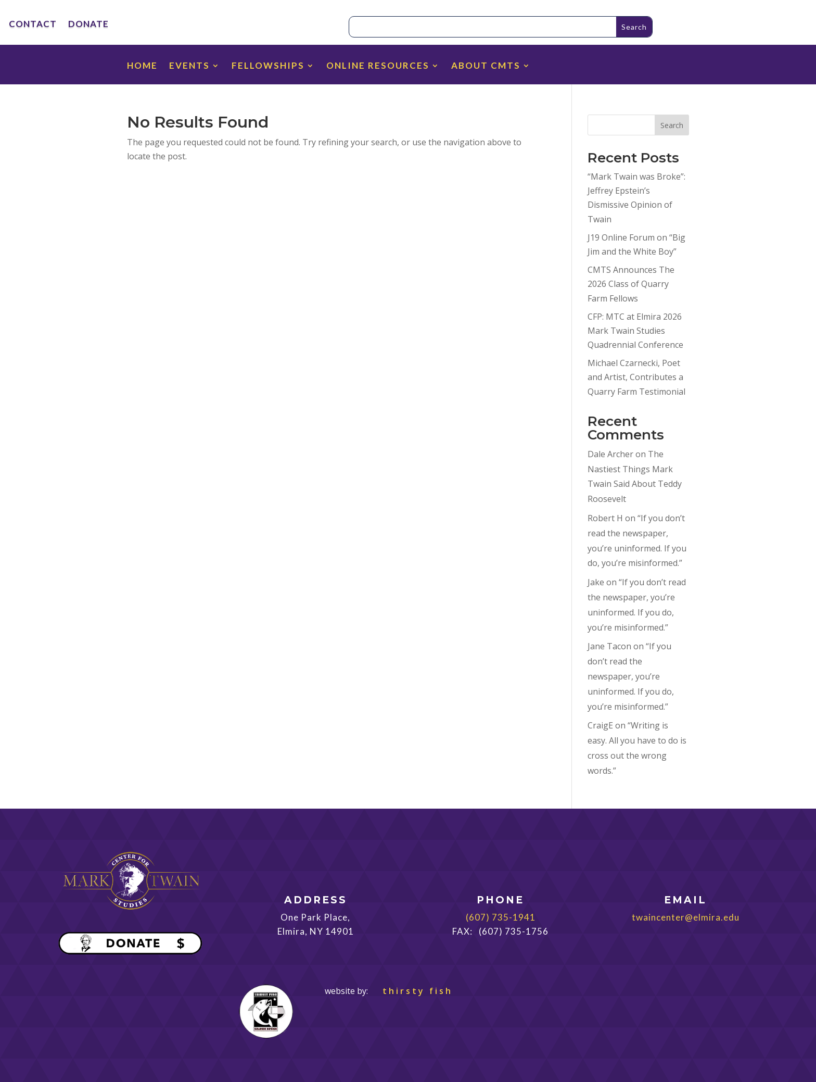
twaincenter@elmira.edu (686, 917)
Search (671, 125)
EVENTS (189, 66)
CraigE (600, 725)
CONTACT (33, 24)
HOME (142, 66)
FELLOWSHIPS (268, 66)
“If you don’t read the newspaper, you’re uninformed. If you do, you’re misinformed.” (631, 676)
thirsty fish (411, 991)
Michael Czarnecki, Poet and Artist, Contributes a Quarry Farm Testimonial (636, 377)
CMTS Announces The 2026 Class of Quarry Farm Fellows (631, 284)
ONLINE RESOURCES (377, 66)
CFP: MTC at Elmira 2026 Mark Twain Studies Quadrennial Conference (635, 330)
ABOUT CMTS (485, 66)
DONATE (88, 24)
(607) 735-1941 (501, 917)
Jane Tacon (609, 646)
